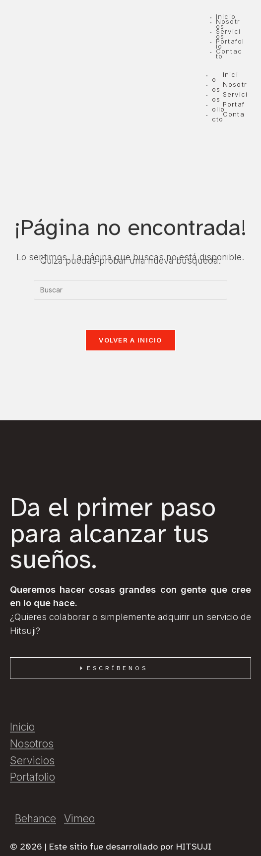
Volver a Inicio (130, 340)
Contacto (228, 116)
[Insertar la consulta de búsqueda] (130, 290)
